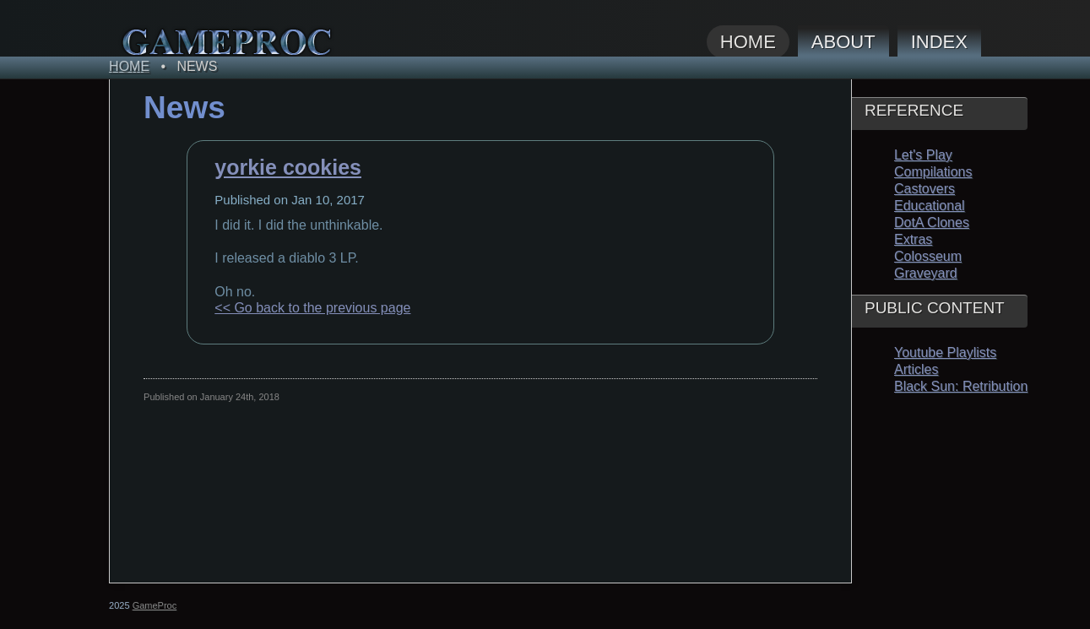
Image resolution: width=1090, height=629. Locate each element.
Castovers (924, 189)
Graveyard (925, 273)
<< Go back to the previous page (312, 308)
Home (748, 41)
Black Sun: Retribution (961, 386)
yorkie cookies (287, 167)
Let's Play (923, 155)
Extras (913, 239)
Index (939, 41)
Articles (916, 369)
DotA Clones (931, 222)
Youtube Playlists (945, 352)
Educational (929, 205)
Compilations (933, 172)
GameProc (155, 605)
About (843, 41)
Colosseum (928, 256)
